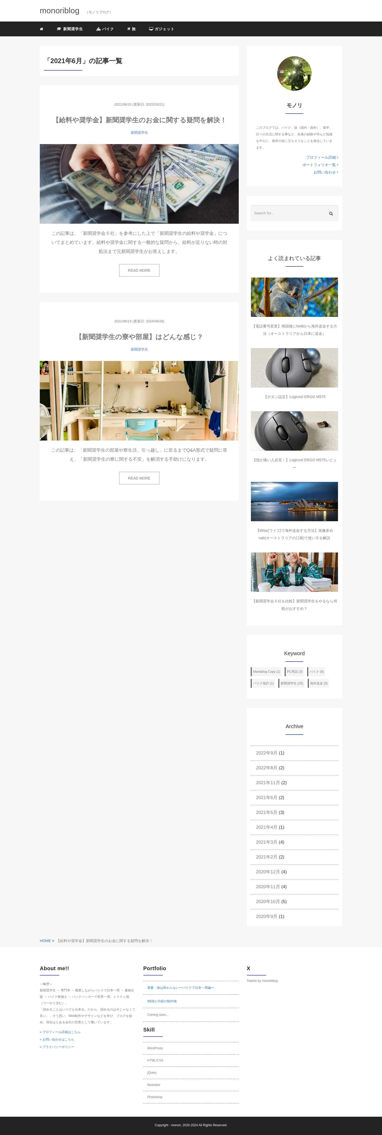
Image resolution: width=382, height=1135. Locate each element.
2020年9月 (266, 916)
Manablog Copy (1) (266, 672)
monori (176, 1125)
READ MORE (139, 270)
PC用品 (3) (295, 672)
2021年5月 (266, 812)
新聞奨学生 (70, 29)
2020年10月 (268, 901)
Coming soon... (158, 1015)
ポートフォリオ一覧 (320, 165)
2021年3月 (266, 842)
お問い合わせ (326, 172)
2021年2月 (266, 857)
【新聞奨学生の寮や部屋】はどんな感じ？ (139, 336)
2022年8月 (266, 767)
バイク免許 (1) (263, 683)
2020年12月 (268, 871)
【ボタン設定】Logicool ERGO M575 (294, 397)
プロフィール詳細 (322, 157)
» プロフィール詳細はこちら (60, 1032)
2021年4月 (266, 827)
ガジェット (162, 29)
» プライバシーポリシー (57, 1047)
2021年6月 (266, 797)
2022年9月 (266, 753)
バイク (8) (317, 672)
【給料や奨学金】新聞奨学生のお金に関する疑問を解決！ (139, 120)
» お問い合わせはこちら (57, 1039)
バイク (105, 29)
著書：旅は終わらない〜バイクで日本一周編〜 (180, 988)
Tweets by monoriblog (262, 981)
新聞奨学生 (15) (292, 683)
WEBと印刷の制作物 (162, 1001)
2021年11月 (268, 782)
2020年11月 (268, 886)
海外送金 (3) (319, 683)
